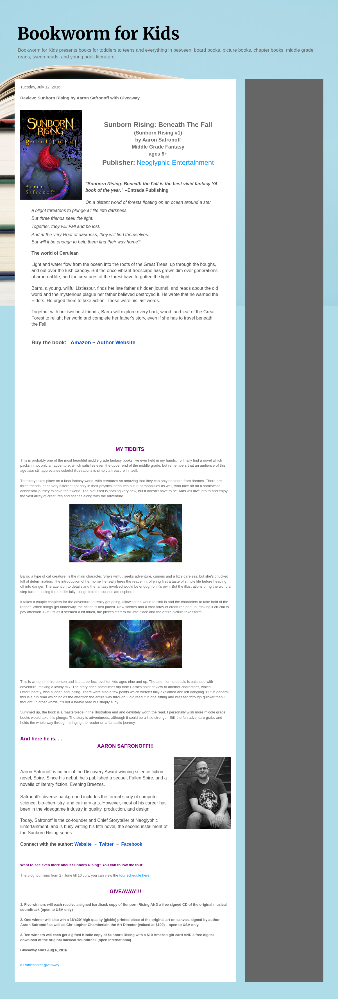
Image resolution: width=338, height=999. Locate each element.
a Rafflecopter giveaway (39, 965)
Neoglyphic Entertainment (175, 162)
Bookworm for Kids (98, 33)
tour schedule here (134, 875)
